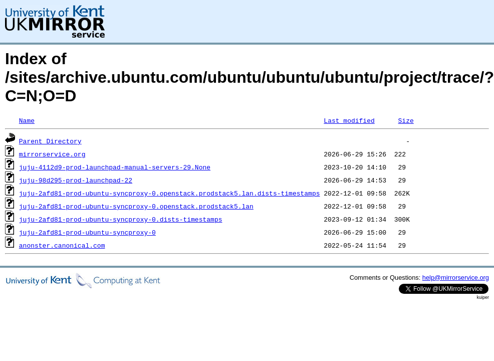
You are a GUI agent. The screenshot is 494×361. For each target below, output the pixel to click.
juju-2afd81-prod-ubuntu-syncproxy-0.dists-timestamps (120, 219)
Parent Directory (50, 140)
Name (27, 120)
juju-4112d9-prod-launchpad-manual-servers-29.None (114, 166)
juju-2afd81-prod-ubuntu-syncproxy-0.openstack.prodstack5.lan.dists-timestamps (169, 193)
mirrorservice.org (52, 153)
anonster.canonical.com (62, 245)
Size (405, 120)
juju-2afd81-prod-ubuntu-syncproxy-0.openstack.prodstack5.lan (136, 206)
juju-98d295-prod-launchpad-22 (75, 180)
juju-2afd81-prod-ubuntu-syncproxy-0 (87, 232)
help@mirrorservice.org (455, 277)
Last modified (349, 120)
